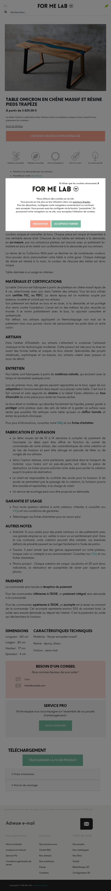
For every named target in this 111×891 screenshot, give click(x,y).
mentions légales (82, 202)
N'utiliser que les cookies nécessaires (79, 183)
